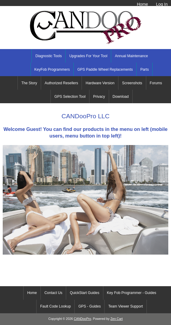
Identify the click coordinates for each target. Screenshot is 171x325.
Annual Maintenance (131, 56)
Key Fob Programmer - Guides (131, 293)
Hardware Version (100, 83)
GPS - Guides (89, 306)
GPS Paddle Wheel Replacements (105, 69)
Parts (144, 69)
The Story (29, 83)
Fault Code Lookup (55, 306)
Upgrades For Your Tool (88, 56)
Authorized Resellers (61, 83)
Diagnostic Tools (48, 56)
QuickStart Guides (84, 293)
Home (142, 4)
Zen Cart (116, 318)
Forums (156, 83)
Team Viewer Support (125, 306)
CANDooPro (82, 318)
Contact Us (53, 293)
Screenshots (132, 83)
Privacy (99, 96)
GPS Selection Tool (70, 96)
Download (121, 96)
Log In (162, 4)
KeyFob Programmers (52, 69)
